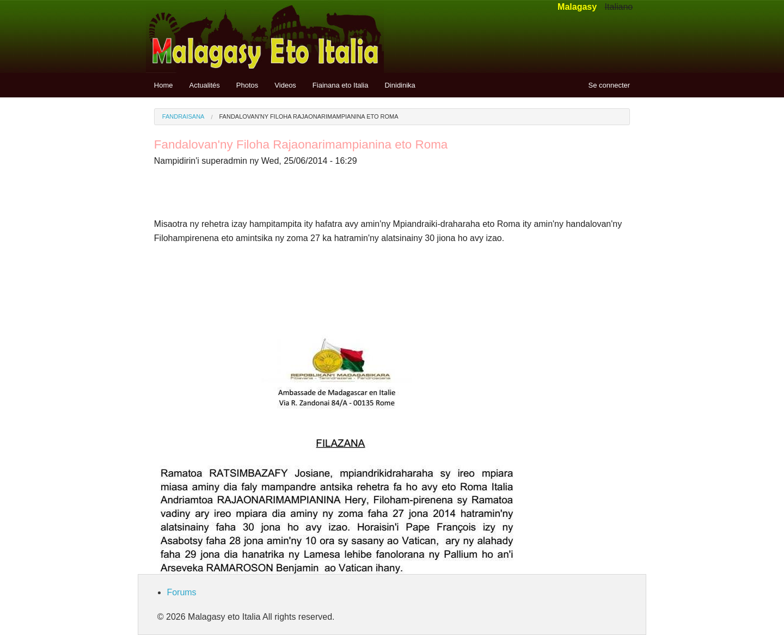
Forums (181, 592)
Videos (285, 85)
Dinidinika (399, 85)
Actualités (204, 85)
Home (163, 85)
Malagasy (577, 6)
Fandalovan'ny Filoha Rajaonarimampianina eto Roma (309, 116)
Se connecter (609, 85)
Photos (247, 85)
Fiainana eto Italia (341, 85)
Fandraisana (183, 116)
